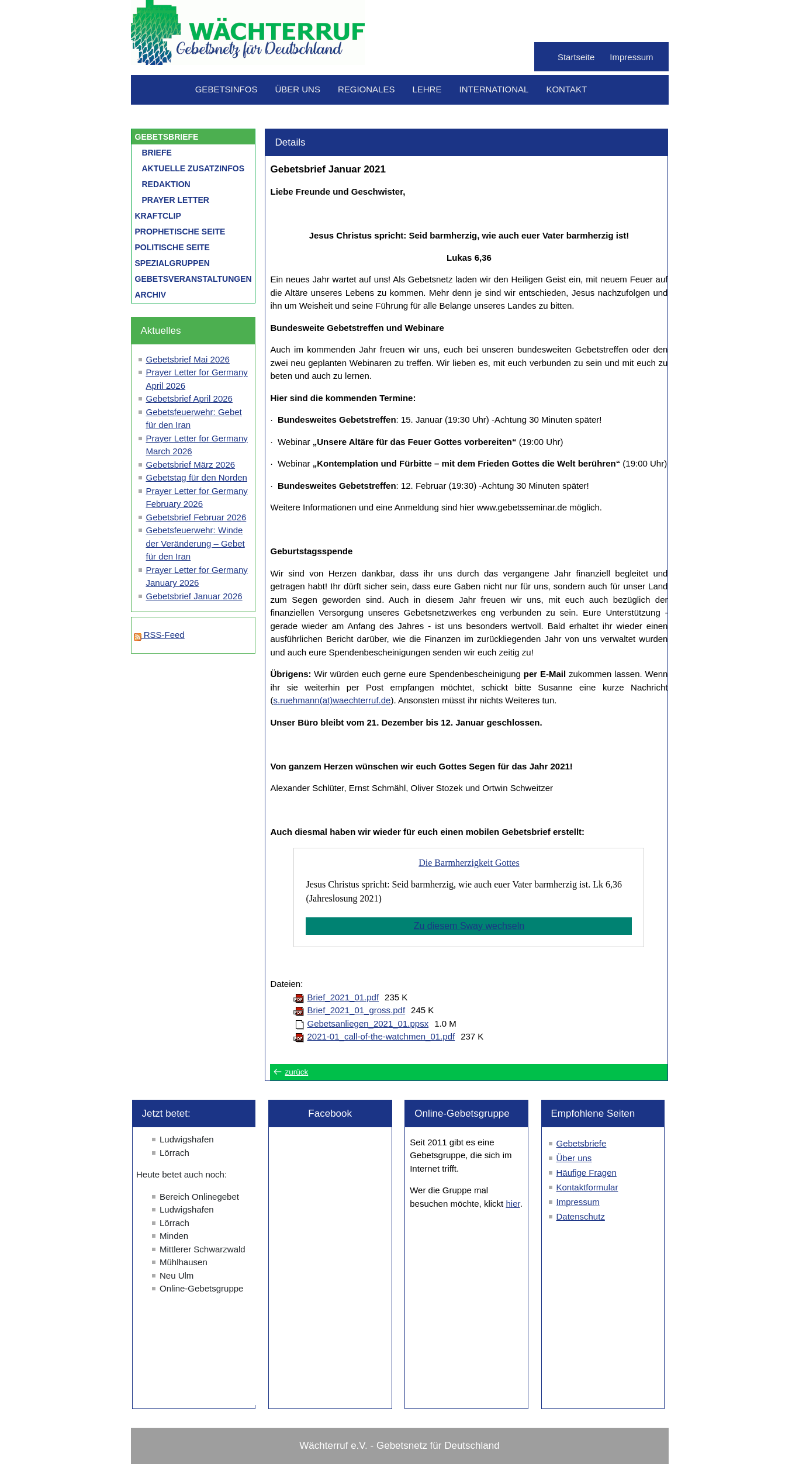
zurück (296, 1072)
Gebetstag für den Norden (196, 477)
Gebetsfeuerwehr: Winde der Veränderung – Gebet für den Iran (195, 543)
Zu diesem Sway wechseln (469, 926)
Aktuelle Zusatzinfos (193, 168)
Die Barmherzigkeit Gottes (468, 863)
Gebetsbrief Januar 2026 (194, 596)
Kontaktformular (587, 1187)
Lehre (426, 89)
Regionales (366, 89)
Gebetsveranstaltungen (193, 279)
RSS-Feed (159, 635)
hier (513, 1204)
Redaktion (166, 184)
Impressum (631, 57)
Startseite (576, 57)
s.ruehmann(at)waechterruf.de (331, 700)
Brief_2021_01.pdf (343, 997)
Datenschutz (580, 1216)
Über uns (297, 89)
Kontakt (566, 89)
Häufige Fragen (586, 1173)
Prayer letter (175, 200)
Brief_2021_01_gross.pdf (356, 1010)
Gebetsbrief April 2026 (189, 398)
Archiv (151, 294)
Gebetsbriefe (167, 136)
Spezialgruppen (172, 263)
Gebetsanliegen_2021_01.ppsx (367, 1023)
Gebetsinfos (226, 89)
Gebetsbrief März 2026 (191, 464)
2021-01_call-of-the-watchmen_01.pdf (381, 1036)
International (493, 89)
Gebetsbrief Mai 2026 (188, 359)
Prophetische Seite (180, 231)
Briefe (157, 152)
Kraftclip (158, 215)
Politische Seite (172, 247)
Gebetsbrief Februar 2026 (196, 517)
